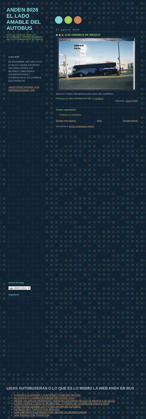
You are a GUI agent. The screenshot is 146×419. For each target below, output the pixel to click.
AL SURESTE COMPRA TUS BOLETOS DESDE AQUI (44, 398)
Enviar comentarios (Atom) (81, 126)
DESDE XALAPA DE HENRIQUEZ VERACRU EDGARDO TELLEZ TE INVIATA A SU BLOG (64, 400)
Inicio (99, 120)
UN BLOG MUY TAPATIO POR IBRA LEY (37, 409)
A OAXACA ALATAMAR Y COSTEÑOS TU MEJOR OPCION (47, 395)
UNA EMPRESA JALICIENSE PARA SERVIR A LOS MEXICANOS (50, 412)
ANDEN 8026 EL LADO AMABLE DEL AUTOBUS (23, 19)
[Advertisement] (27, 349)
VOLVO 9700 (131, 101)
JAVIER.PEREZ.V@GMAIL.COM (23, 87)
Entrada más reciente (66, 120)
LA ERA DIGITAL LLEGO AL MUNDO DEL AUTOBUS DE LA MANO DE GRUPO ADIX (61, 403)
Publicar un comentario (70, 114)
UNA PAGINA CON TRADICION (31, 415)
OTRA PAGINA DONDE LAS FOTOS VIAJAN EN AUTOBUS (47, 406)
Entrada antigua (130, 120)
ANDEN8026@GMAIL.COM (21, 90)
